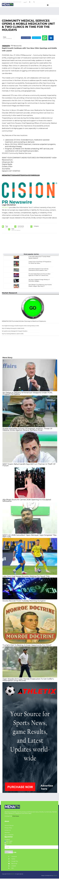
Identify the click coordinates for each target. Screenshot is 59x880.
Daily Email (12, 865)
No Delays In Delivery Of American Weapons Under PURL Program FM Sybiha (27, 396)
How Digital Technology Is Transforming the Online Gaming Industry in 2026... (20, 328)
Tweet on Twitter (36, 40)
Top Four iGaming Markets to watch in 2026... (13, 336)
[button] (29, 2)
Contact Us (8, 831)
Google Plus (13, 862)
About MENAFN (9, 836)
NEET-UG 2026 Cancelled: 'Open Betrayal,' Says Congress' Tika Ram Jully (29, 538)
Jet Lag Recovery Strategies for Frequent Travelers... (15, 334)
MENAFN (6, 49)
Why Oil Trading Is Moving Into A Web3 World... (13, 331)
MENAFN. (13, 875)
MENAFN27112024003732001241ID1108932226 (21, 178)
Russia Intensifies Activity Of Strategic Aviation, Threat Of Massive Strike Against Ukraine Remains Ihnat (27, 432)
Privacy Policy (8, 829)
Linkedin (12, 867)
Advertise (7, 834)
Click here (15, 817)
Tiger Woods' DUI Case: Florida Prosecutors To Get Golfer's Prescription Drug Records (27, 681)
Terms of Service (9, 827)
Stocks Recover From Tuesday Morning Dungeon (24, 602)
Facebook (12, 858)
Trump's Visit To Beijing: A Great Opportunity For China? (26, 647)
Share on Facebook (26, 40)
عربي (25, 2)
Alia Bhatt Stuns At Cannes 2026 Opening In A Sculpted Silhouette (26, 502)
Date (4, 40)
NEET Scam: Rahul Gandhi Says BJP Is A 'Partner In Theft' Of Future (28, 467)
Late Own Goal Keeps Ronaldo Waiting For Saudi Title (25, 578)
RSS (11, 869)
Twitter (11, 860)
